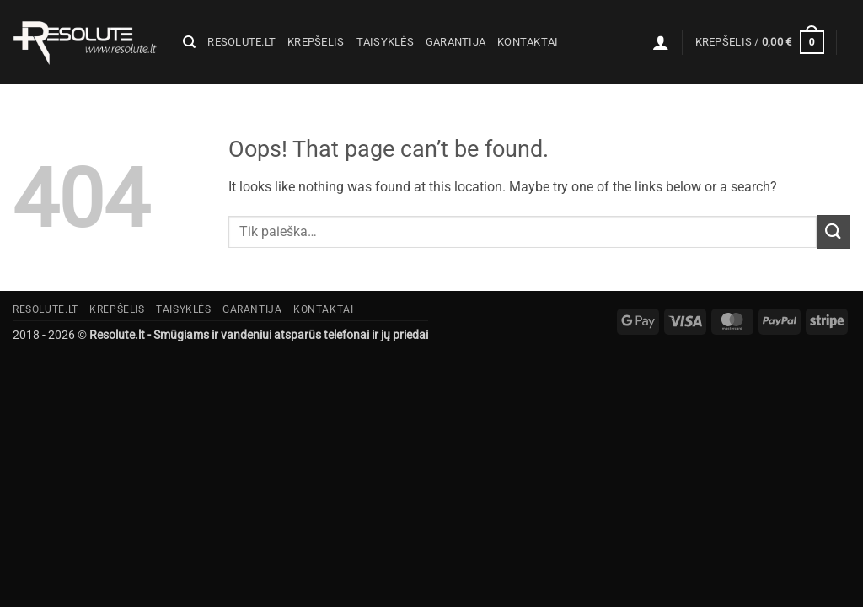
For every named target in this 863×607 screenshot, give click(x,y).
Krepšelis (315, 41)
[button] (660, 42)
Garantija (455, 41)
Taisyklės (385, 41)
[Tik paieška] (189, 42)
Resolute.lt (241, 41)
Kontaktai (527, 41)
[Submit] (833, 231)
